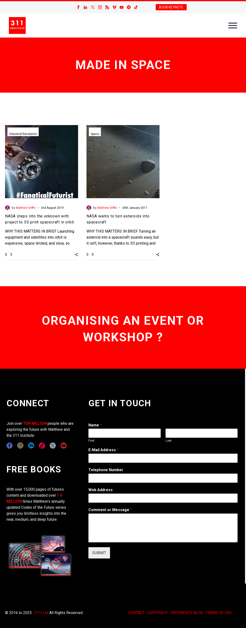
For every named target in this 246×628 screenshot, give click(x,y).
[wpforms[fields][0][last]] (202, 433)
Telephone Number (105, 470)
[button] (76, 254)
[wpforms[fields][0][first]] (124, 433)
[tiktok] (42, 446)
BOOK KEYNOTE (171, 7)
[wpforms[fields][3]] (163, 498)
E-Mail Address (103, 450)
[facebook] (9, 446)
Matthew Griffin (26, 207)
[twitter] (53, 446)
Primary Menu (232, 25)
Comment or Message (110, 509)
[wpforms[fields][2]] (163, 528)
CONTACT (136, 612)
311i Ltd (41, 612)
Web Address (100, 490)
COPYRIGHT (157, 612)
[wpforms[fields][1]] (163, 458)
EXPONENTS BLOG (187, 612)
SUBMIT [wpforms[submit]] (99, 553)
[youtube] (64, 446)
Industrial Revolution (23, 134)
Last (169, 440)
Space (95, 134)
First (91, 440)
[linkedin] (31, 446)
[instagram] (20, 446)
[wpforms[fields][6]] (163, 478)
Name (95, 425)
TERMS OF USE (218, 612)
